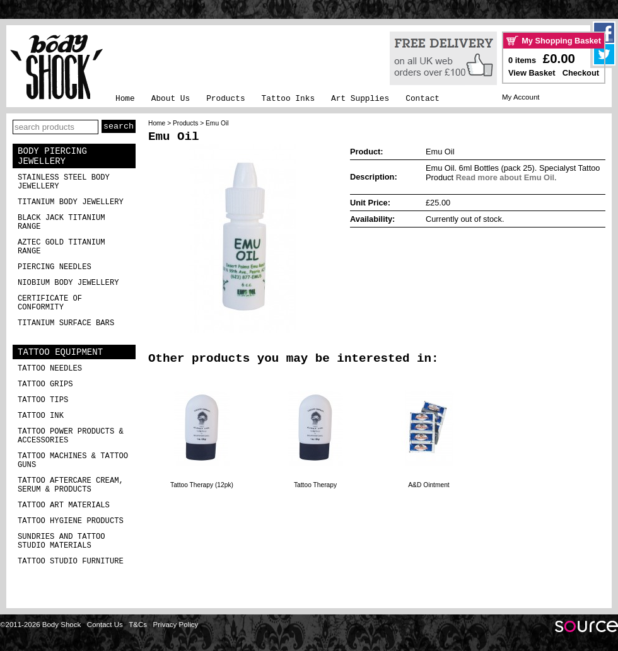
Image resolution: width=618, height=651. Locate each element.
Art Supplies (360, 98)
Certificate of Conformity (50, 303)
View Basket (531, 73)
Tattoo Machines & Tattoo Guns (73, 461)
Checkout (581, 73)
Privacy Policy (176, 624)
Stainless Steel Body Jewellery (64, 182)
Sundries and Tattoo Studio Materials (61, 541)
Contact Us (105, 624)
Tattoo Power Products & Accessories (71, 436)
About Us (170, 98)
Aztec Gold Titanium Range (61, 247)
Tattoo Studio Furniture (71, 561)
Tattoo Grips (45, 384)
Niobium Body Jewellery (68, 283)
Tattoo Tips (43, 400)
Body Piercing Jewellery (52, 156)
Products (225, 98)
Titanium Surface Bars (66, 323)
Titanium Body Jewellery (71, 202)
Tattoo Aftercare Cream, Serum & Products (71, 485)
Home (125, 98)
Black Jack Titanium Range (61, 222)
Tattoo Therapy (315, 484)
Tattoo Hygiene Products (71, 521)
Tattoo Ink (41, 416)
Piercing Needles (54, 267)
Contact (422, 98)
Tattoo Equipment (60, 352)
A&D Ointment (428, 484)
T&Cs (138, 624)
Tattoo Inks (288, 98)
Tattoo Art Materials (64, 505)
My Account (521, 97)
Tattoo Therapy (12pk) (201, 484)
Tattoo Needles (50, 368)
